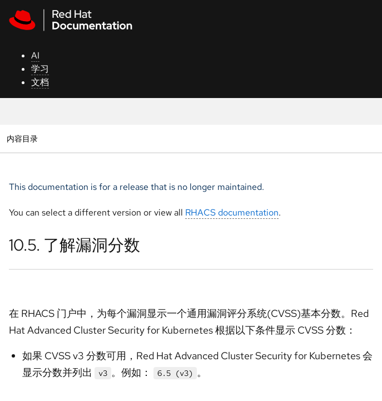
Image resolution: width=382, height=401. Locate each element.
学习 (40, 69)
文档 (40, 82)
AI (35, 55)
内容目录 (22, 138)
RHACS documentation (232, 212)
